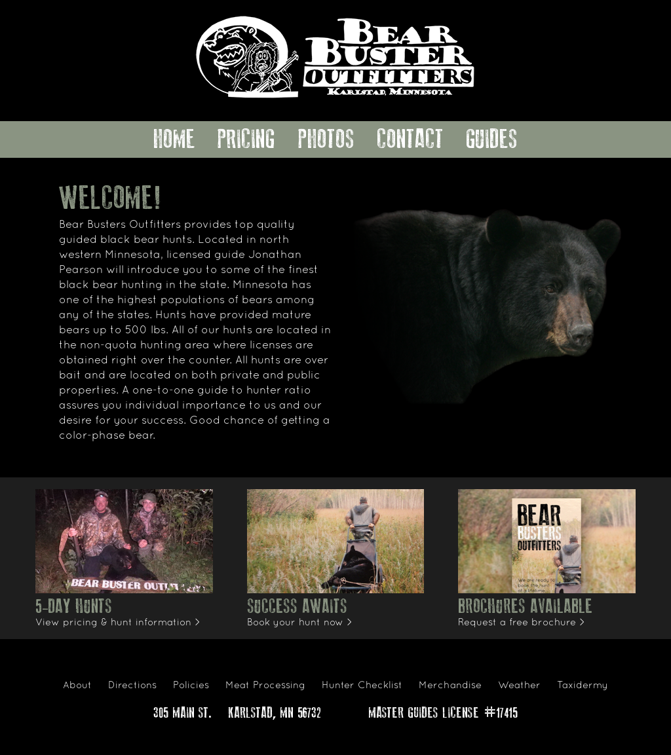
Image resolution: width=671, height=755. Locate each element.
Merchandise (450, 685)
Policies (191, 685)
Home (174, 139)
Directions (132, 685)
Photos (326, 139)
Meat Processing (265, 685)
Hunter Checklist (362, 685)
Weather (519, 685)
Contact (410, 139)
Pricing (246, 139)
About (77, 685)
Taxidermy (582, 685)
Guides (492, 139)
